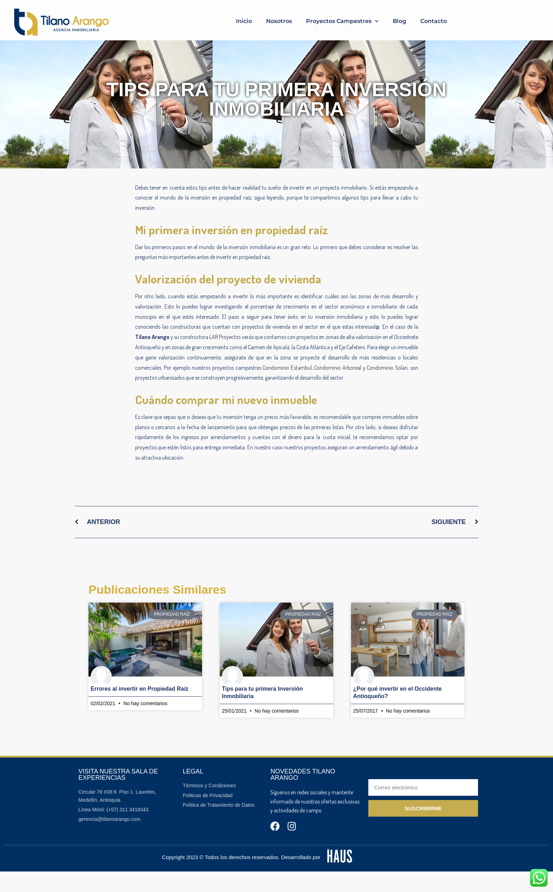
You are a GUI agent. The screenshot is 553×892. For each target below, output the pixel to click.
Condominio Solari (387, 388)
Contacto (433, 21)
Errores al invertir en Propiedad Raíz (140, 709)
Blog (399, 21)
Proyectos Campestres (342, 21)
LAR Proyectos (225, 357)
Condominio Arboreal (337, 388)
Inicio (244, 21)
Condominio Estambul (287, 388)
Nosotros (279, 21)
